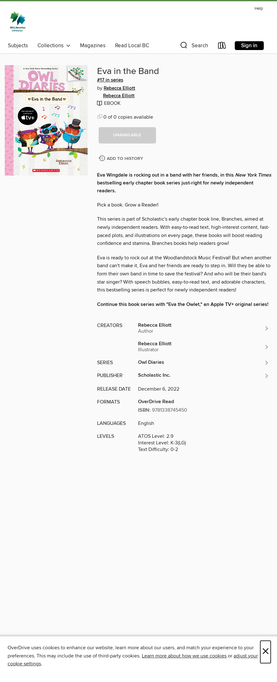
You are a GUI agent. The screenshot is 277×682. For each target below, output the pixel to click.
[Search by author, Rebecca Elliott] (203, 328)
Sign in (249, 45)
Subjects (18, 45)
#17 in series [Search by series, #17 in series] (110, 80)
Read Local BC (132, 45)
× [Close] (265, 652)
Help (259, 8)
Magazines (93, 45)
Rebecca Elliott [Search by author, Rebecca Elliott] (119, 88)
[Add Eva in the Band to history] (122, 159)
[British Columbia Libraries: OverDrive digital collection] (17, 21)
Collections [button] (54, 45)
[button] (193, 47)
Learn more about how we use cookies (184, 656)
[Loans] (222, 47)
